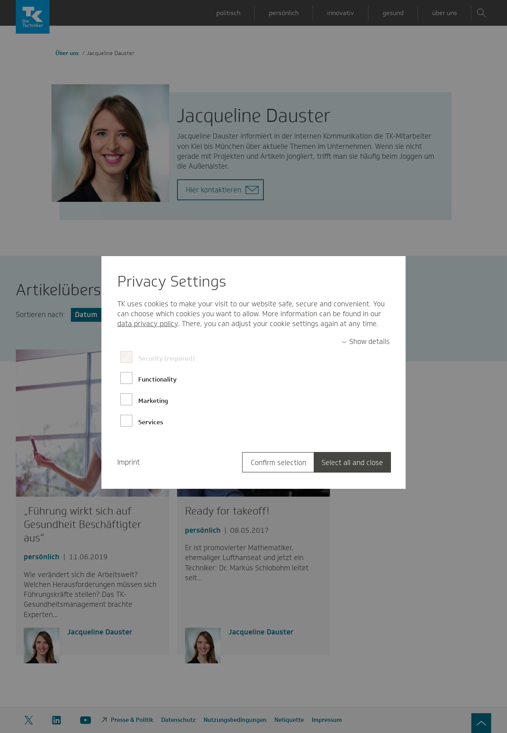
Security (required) (166, 358)
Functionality (157, 379)
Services (150, 422)
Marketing (153, 401)
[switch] (365, 342)
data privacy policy (147, 324)
